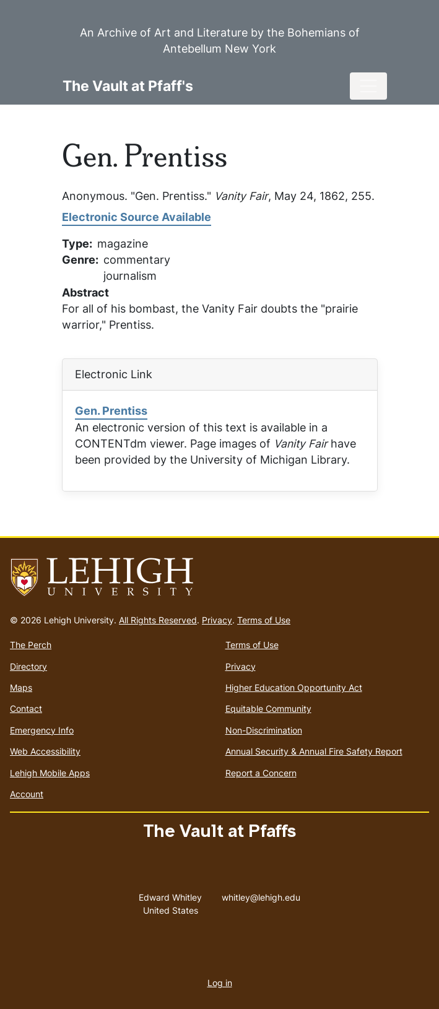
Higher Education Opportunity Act (293, 687)
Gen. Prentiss (111, 410)
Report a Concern (261, 773)
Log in (219, 983)
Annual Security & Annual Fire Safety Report (313, 751)
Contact (26, 708)
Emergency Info (42, 730)
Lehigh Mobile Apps (50, 773)
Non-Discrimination (263, 730)
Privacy (217, 620)
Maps (21, 687)
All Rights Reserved (158, 620)
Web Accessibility (45, 751)
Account (26, 794)
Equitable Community (268, 708)
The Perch (30, 645)
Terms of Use (263, 620)
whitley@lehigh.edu (261, 894)
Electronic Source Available (136, 217)
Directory (28, 666)
